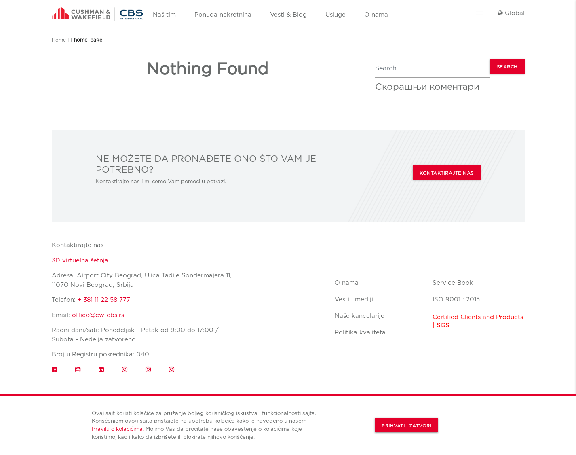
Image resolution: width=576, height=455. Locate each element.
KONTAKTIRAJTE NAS (447, 173)
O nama (376, 14)
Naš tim (164, 14)
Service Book (453, 282)
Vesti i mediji (354, 299)
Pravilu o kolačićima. (118, 428)
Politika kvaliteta (360, 332)
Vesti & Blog (288, 14)
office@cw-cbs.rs (98, 315)
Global (511, 13)
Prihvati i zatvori (406, 426)
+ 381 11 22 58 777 (104, 299)
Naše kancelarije (359, 316)
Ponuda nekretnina (222, 14)
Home (59, 40)
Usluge (335, 14)
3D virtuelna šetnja (80, 260)
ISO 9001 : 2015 (456, 299)
